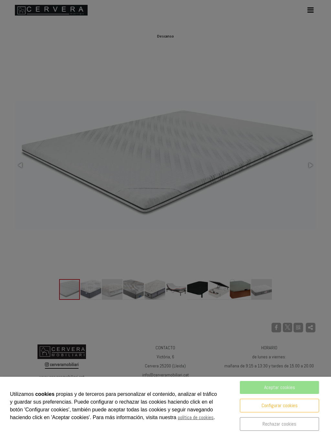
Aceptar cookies (279, 387)
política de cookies (196, 417)
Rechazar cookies (279, 423)
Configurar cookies (280, 405)
